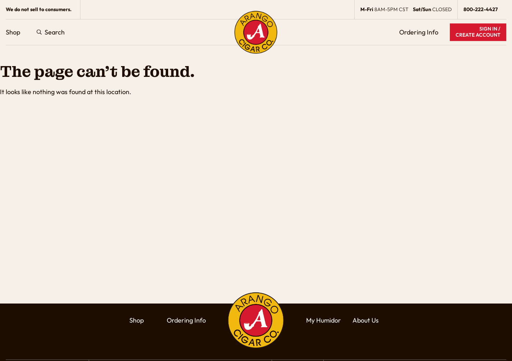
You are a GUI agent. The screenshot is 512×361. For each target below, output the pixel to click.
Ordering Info (418, 32)
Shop (13, 32)
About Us (365, 320)
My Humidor (323, 320)
